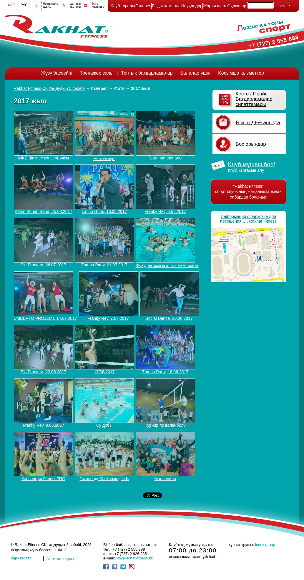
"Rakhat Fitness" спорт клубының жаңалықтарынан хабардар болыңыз (248, 191)
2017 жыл (140, 88)
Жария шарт (215, 6)
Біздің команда (166, 6)
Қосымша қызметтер (241, 72)
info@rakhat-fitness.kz (134, 558)
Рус (24, 5)
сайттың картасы (76, 5)
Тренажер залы (96, 72)
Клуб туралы (123, 6)
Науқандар (191, 6)
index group (265, 544)
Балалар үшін (195, 72)
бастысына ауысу (50, 5)
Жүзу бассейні (56, 72)
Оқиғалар (236, 6)
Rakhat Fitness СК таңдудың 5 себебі (49, 88)
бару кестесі (22, 558)
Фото (119, 88)
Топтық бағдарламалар (147, 72)
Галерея (143, 6)
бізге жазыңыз (98, 5)
